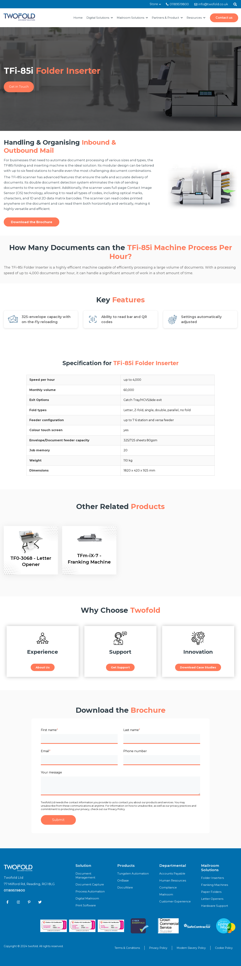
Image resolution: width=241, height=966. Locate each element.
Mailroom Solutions (130, 17)
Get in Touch (19, 86)
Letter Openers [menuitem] (212, 899)
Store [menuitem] (154, 4)
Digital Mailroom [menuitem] (87, 898)
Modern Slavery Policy (191, 948)
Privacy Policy (158, 948)
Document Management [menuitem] (85, 875)
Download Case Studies (198, 667)
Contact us (224, 17)
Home (78, 17)
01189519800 (177, 4)
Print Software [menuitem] (86, 905)
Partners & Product (165, 17)
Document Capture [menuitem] (90, 884)
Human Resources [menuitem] (172, 880)
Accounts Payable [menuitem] (172, 873)
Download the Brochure (31, 222)
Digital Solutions (97, 17)
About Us (43, 667)
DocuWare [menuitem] (125, 887)
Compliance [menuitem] (168, 887)
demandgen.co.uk (58, 949)
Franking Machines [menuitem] (214, 885)
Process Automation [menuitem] (90, 891)
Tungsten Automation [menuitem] (133, 873)
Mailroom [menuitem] (166, 894)
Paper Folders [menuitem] (211, 892)
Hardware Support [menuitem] (214, 906)
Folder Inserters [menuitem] (212, 878)
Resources (194, 17)
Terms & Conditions (127, 948)
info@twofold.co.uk (211, 4)
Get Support (120, 667)
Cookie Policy (224, 948)
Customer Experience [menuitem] (175, 901)
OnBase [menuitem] (123, 880)
